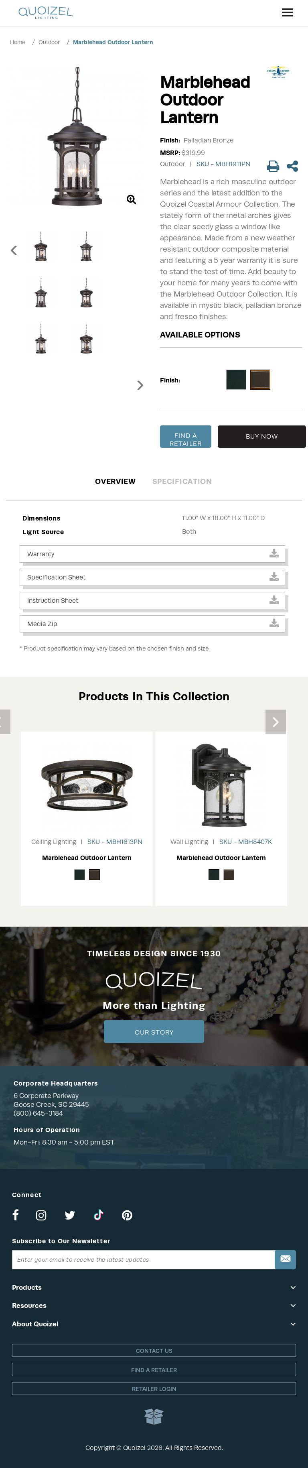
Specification (182, 481)
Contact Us (154, 1351)
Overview (115, 481)
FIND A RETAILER (186, 439)
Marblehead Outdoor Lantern (113, 42)
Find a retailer (154, 1370)
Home (17, 42)
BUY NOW (262, 436)
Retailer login (154, 1389)
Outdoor (49, 42)
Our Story (154, 1032)
